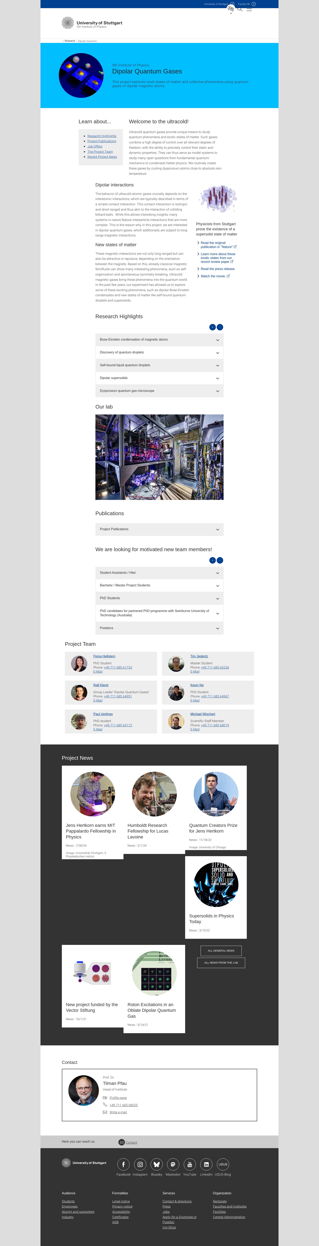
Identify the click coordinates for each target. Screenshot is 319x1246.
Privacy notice (122, 1206)
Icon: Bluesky (157, 1164)
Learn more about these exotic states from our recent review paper (218, 257)
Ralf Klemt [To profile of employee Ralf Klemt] (100, 685)
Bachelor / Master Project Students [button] (125, 585)
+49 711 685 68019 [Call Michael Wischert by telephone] (215, 725)
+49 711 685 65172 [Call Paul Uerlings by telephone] (118, 725)
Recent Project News (102, 156)
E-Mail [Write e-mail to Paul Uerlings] (98, 729)
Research (70, 40)
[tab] (159, 339)
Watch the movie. (213, 276)
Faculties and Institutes (230, 1206)
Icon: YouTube (190, 1164)
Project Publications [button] (114, 529)
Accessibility (121, 1211)
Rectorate (220, 1201)
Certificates (120, 1217)
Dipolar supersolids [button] (114, 378)
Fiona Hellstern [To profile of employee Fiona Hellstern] (104, 656)
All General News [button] (221, 950)
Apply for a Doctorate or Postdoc (180, 1219)
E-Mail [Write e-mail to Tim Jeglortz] (195, 671)
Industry (68, 1217)
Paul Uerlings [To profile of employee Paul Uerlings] (103, 714)
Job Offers (94, 146)
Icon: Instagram (140, 1164)
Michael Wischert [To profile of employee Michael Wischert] (202, 714)
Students (68, 1201)
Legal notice (121, 1201)
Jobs (166, 1211)
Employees (70, 1206)
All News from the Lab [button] (221, 962)
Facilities (219, 1211)
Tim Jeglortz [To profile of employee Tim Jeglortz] (199, 656)
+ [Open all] (212, 327)
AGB (115, 1222)
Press (166, 1206)
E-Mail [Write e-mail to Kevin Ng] (195, 700)
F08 (244, 3)
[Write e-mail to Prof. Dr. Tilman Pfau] (115, 1112)
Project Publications (101, 141)
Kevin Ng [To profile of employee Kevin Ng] (197, 685)
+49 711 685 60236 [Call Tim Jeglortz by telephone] (215, 667)
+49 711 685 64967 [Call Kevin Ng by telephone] (215, 696)
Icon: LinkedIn (206, 1164)
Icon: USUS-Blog (223, 1164)
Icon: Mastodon (173, 1164)
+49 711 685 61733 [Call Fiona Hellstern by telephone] (118, 667)
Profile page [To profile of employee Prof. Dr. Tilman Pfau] (118, 1097)
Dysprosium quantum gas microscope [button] (127, 390)
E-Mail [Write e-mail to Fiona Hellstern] (98, 671)
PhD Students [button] (110, 598)
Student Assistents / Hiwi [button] (117, 572)
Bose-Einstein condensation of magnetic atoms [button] (134, 339)
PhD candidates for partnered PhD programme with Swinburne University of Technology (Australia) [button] (154, 613)
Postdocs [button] (106, 628)
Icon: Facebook (123, 1164)
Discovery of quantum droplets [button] (122, 352)
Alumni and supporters (78, 1211)
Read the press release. (218, 269)
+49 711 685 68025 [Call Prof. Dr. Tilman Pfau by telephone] (124, 1105)
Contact (127, 1142)
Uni (216, 3)
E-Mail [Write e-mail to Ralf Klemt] (98, 700)
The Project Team (100, 151)
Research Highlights (101, 136)
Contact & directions (177, 1201)
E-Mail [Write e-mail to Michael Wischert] (195, 729)
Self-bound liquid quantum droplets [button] (125, 365)
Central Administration (229, 1217)
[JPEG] (218, 198)
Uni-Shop (169, 1227)
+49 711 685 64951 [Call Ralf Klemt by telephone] (118, 696)
